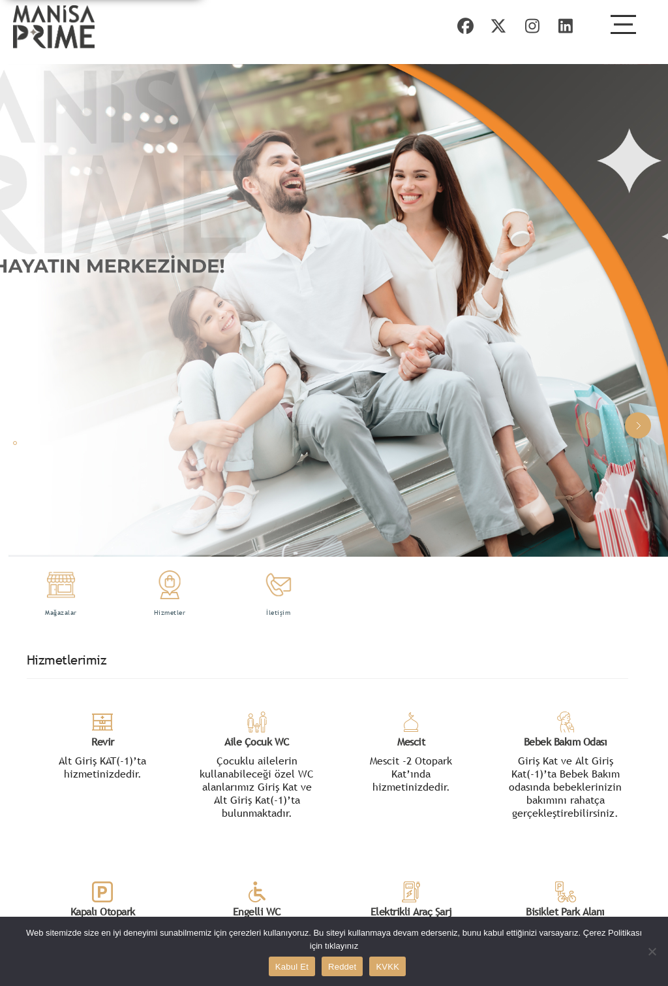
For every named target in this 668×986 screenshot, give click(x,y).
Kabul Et (292, 967)
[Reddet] (651, 951)
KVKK (387, 967)
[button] (638, 425)
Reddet (342, 967)
